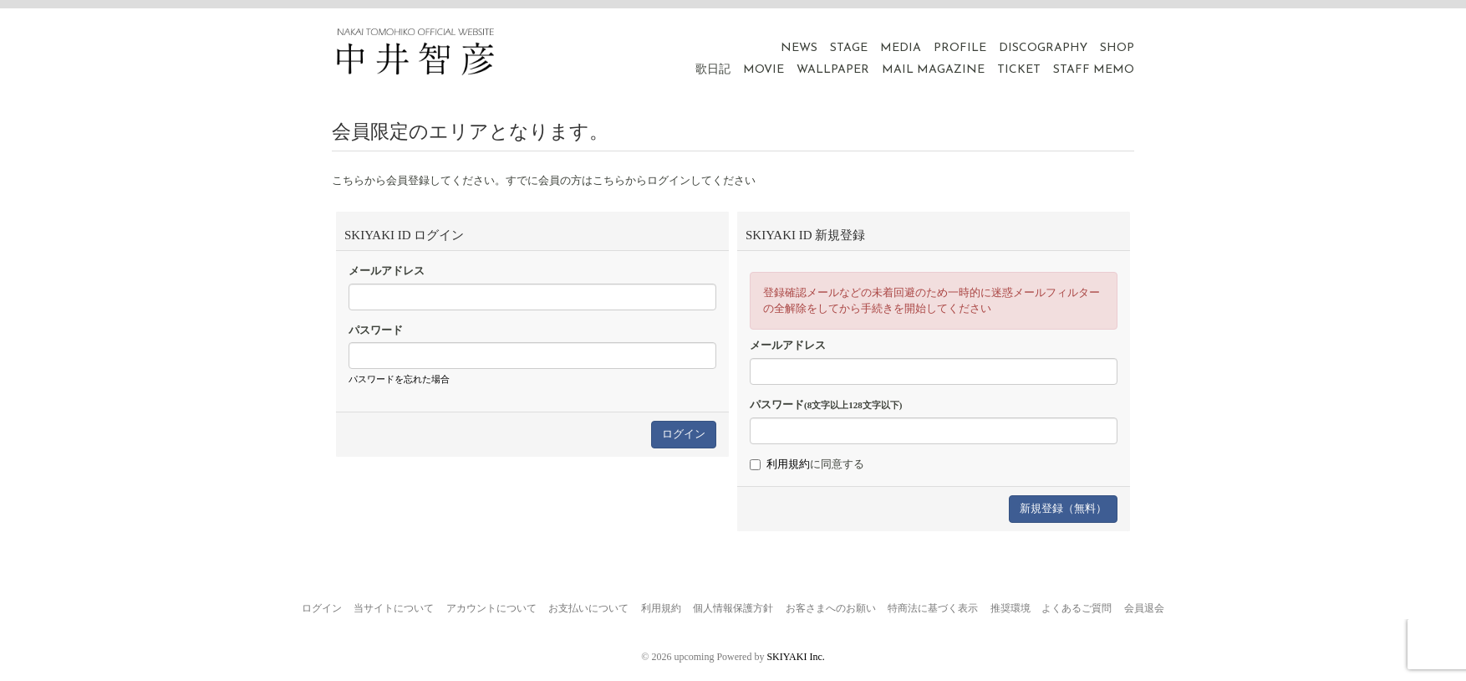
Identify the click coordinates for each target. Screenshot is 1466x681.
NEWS (799, 48)
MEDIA (900, 48)
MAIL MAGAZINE (933, 70)
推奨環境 (1010, 608)
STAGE (849, 48)
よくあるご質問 (1076, 608)
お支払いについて (588, 608)
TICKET (1019, 70)
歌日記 (712, 70)
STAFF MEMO (1093, 70)
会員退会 (1144, 608)
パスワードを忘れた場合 (399, 379)
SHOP (1117, 48)
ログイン (322, 608)
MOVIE (763, 70)
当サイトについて (394, 608)
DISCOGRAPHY (1043, 48)
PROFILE (960, 48)
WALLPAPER (833, 70)
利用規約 (788, 464)
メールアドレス (387, 270)
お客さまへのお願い (831, 608)
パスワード (376, 330)
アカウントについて (491, 608)
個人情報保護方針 (733, 608)
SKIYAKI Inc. (795, 657)
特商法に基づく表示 (933, 608)
